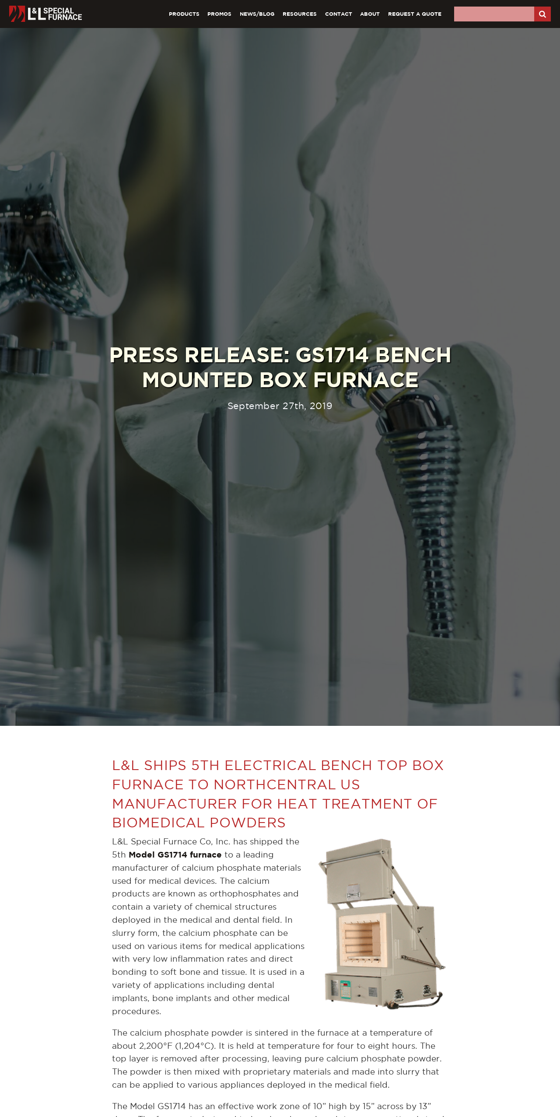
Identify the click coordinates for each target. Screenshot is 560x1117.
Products (184, 14)
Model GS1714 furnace (175, 854)
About (370, 14)
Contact (338, 14)
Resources (300, 14)
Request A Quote (414, 14)
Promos (219, 14)
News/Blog (257, 14)
